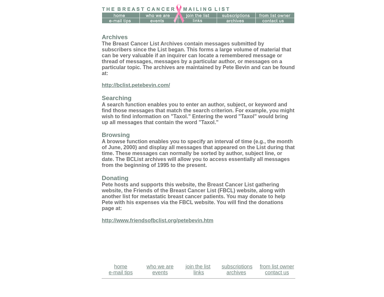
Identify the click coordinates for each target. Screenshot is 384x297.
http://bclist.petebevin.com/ (136, 85)
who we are (160, 266)
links (198, 272)
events (160, 272)
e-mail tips (121, 272)
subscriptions (237, 266)
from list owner (277, 266)
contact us (277, 272)
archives (236, 272)
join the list (197, 266)
